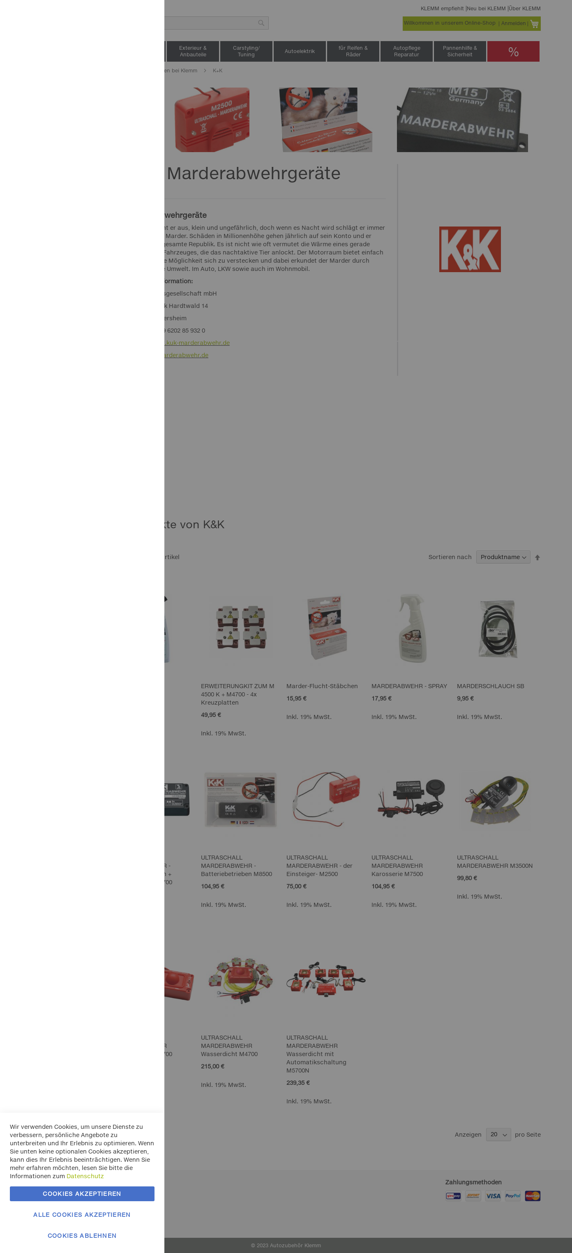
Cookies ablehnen (82, 1235)
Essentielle (141, 16)
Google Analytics (141, 223)
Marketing (141, 103)
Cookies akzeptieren (82, 1193)
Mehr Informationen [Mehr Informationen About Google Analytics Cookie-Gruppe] (126, 275)
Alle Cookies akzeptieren (82, 1214)
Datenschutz (85, 1175)
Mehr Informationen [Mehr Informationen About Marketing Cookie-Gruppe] (126, 188)
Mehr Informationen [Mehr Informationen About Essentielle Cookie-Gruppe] (126, 68)
